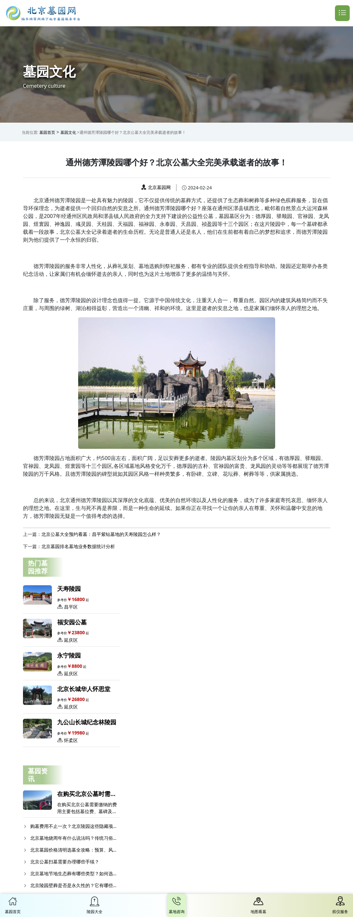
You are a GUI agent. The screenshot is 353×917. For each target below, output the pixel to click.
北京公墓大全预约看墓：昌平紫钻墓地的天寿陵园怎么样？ (101, 534)
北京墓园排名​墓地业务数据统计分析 (78, 546)
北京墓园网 (159, 187)
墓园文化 (68, 132)
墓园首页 (47, 132)
